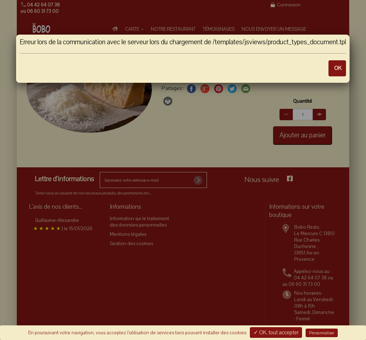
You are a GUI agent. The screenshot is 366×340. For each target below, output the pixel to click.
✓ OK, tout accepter (275, 332)
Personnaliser (321, 333)
